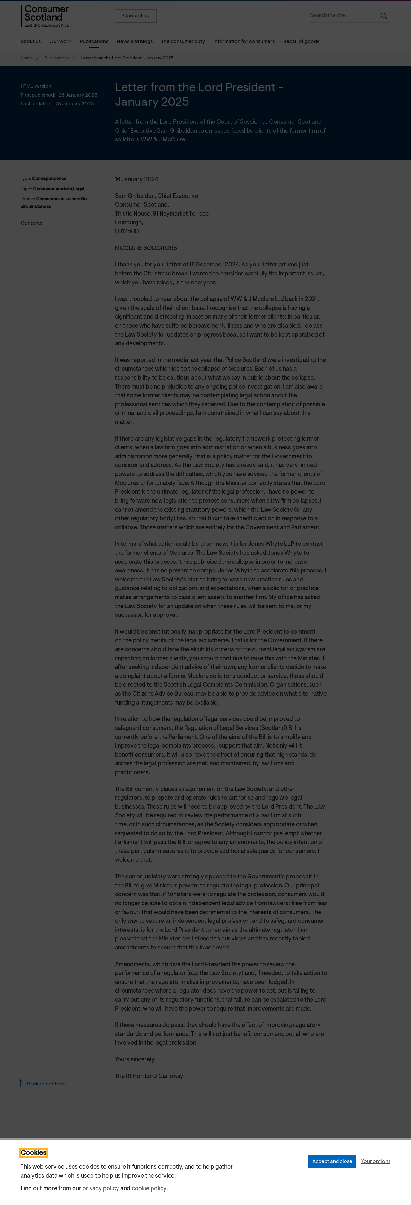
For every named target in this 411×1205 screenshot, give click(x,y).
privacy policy (101, 1189)
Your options (375, 1161)
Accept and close (332, 1161)
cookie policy (149, 1189)
